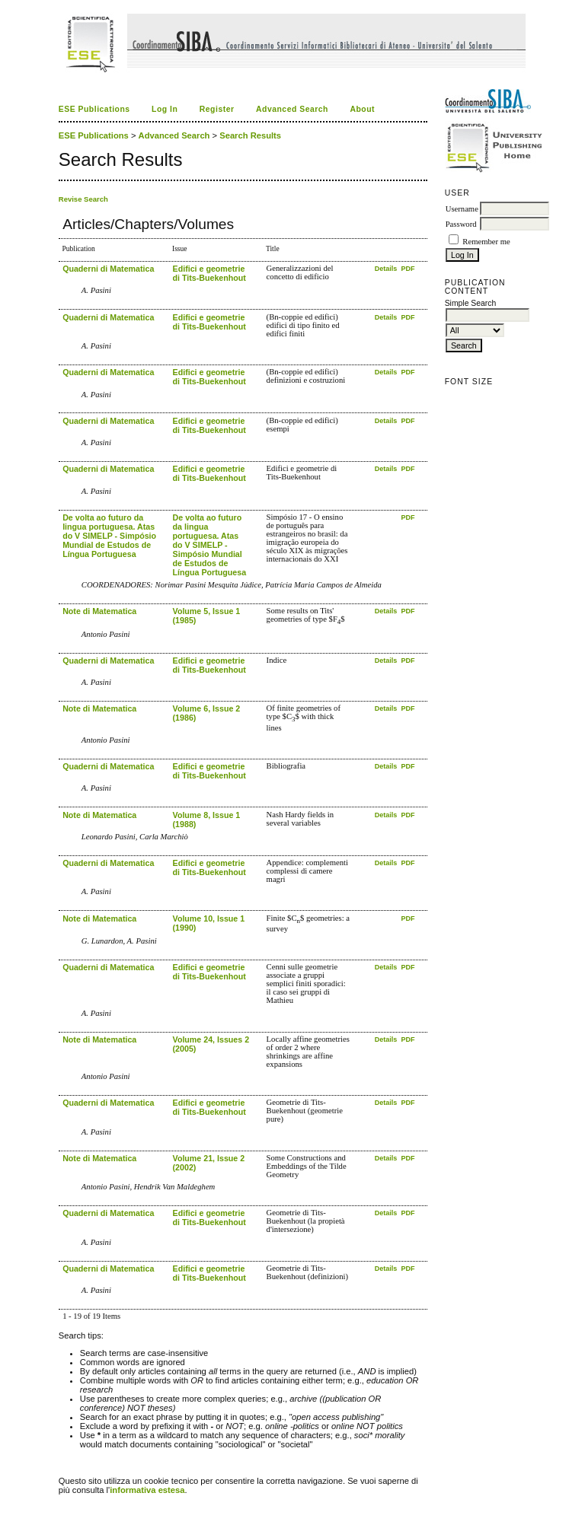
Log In (164, 109)
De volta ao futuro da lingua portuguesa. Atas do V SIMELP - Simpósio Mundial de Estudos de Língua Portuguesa (109, 536)
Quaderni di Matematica (108, 268)
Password (461, 224)
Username (462, 209)
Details (387, 268)
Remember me (486, 241)
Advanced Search (292, 109)
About (362, 109)
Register (217, 109)
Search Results (250, 135)
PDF (408, 268)
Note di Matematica (99, 611)
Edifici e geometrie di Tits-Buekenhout (209, 273)
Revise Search (83, 199)
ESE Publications (94, 109)
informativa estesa (147, 1490)
